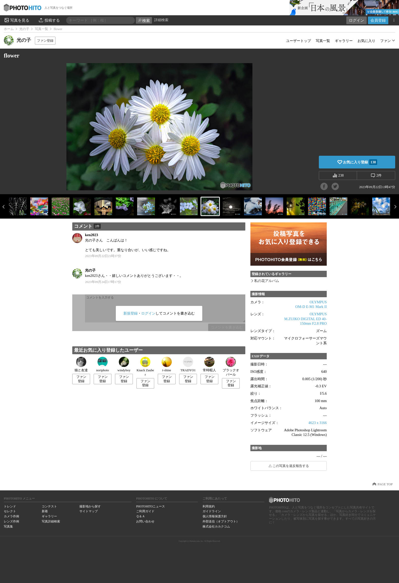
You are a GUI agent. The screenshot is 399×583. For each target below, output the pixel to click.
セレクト (10, 511)
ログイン (356, 20)
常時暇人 (209, 364)
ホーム (9, 29)
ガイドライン (212, 511)
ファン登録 (45, 40)
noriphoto (102, 364)
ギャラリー (344, 41)
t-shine (167, 364)
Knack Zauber (145, 366)
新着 (45, 511)
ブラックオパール (231, 366)
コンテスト (49, 506)
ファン (385, 41)
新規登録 (130, 313)
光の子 (24, 29)
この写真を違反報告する (291, 466)
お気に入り (366, 41)
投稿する (49, 20)
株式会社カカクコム (216, 526)
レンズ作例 (11, 521)
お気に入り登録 (360, 162)
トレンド (10, 506)
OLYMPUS (318, 302)
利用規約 (209, 506)
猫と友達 (81, 364)
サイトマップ (88, 511)
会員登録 (378, 20)
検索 (144, 20)
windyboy (123, 364)
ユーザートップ (298, 41)
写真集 (8, 526)
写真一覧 (41, 29)
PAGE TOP (385, 484)
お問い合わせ (145, 521)
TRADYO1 (188, 364)
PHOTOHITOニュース (150, 506)
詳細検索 (161, 20)
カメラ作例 (11, 516)
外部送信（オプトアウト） (221, 521)
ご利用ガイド (145, 511)
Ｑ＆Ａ (140, 516)
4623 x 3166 (317, 423)
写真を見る (16, 20)
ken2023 (91, 235)
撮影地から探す (90, 506)
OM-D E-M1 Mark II (311, 307)
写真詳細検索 (51, 521)
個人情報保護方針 (215, 516)
